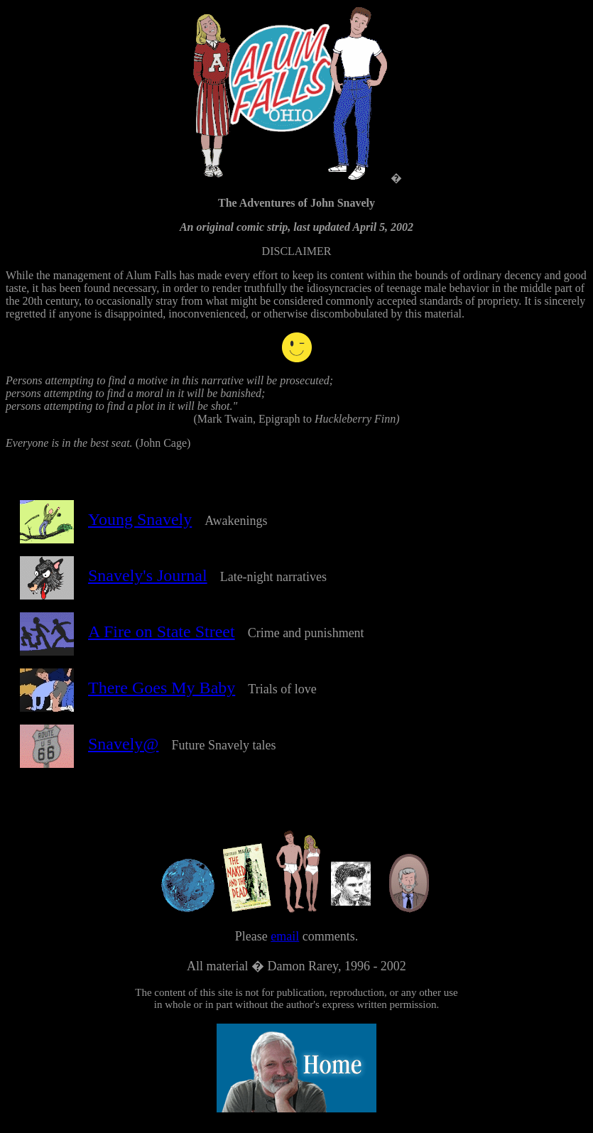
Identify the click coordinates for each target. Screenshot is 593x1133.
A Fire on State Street (161, 638)
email (285, 951)
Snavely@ (123, 750)
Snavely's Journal (147, 582)
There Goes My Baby (161, 694)
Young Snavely (140, 525)
